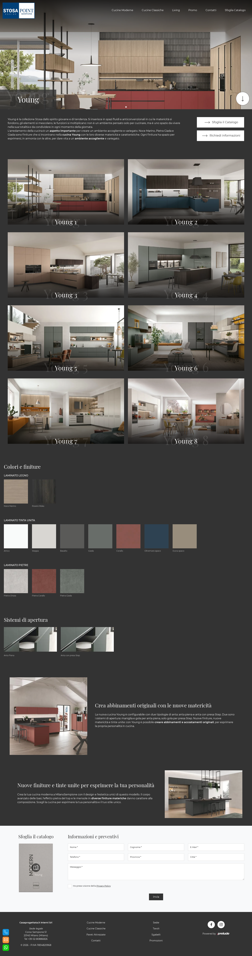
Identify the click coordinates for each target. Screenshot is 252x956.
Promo (192, 10)
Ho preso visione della (92, 886)
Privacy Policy (103, 886)
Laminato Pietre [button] (16, 565)
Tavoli (156, 928)
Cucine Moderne (122, 10)
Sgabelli (156, 934)
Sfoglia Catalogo (235, 10)
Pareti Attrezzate (95, 934)
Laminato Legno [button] (16, 475)
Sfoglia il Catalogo (220, 122)
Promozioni (156, 940)
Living (176, 10)
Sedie (156, 922)
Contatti (211, 10)
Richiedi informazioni (220, 136)
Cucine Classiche (153, 10)
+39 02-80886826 (38, 939)
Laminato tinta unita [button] (19, 520)
